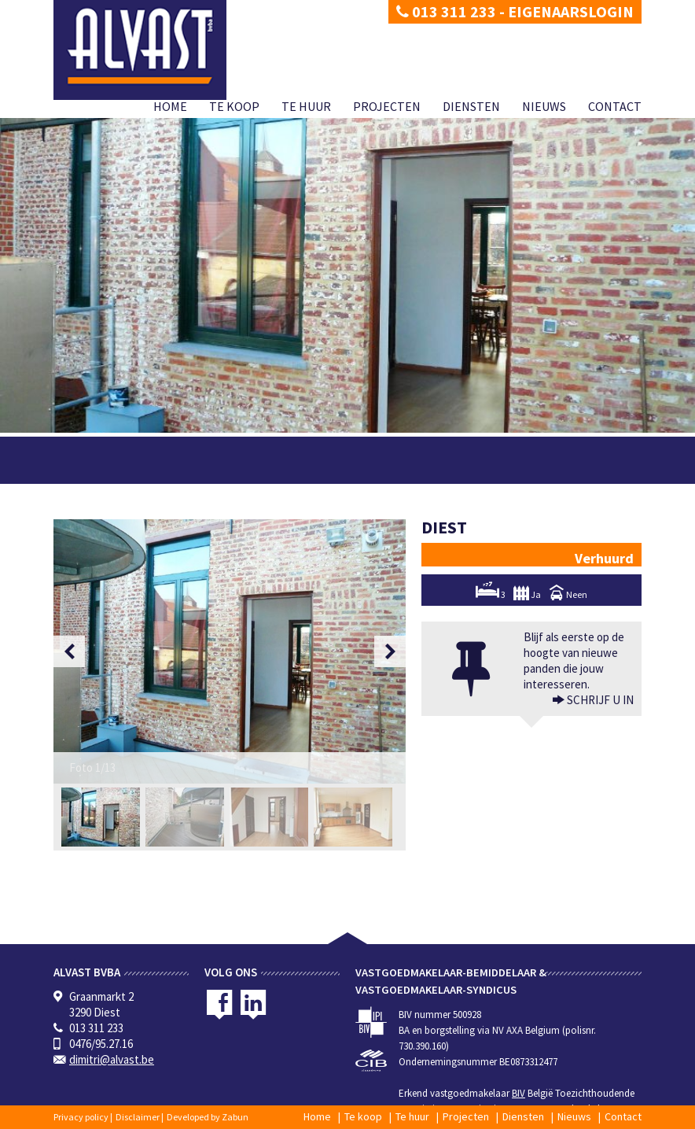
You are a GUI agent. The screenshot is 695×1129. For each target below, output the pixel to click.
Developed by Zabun (207, 1117)
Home (170, 106)
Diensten (471, 106)
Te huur (306, 106)
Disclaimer (138, 1117)
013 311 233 (446, 11)
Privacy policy (80, 1117)
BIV (518, 1093)
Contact (615, 106)
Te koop (234, 106)
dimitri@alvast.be (111, 1059)
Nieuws (544, 106)
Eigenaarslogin (571, 11)
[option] (229, 651)
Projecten (387, 106)
